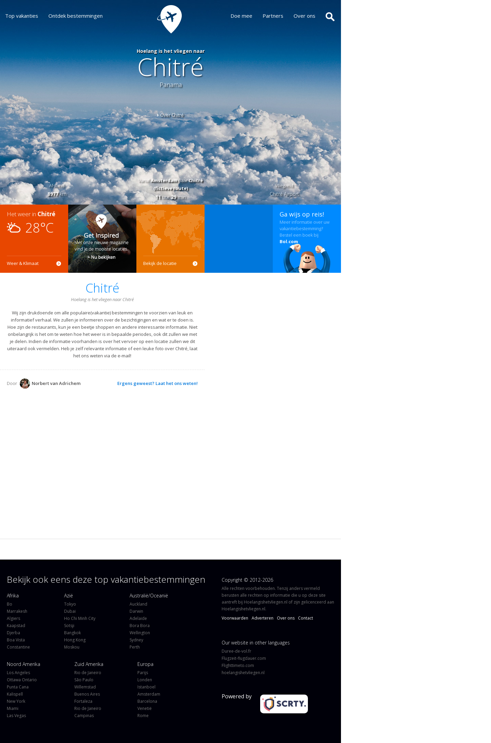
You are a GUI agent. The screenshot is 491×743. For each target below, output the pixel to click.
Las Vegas (16, 715)
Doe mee (246, 15)
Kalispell (15, 694)
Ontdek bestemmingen (75, 15)
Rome (143, 715)
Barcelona (147, 701)
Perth (135, 647)
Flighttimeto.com (238, 665)
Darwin (136, 611)
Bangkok (72, 633)
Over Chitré (172, 115)
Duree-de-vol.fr (236, 651)
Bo (9, 604)
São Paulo (83, 680)
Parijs (142, 672)
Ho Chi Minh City (79, 618)
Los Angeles (18, 672)
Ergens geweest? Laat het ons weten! (157, 383)
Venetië (144, 708)
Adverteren (262, 618)
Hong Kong (75, 640)
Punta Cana (18, 687)
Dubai (70, 611)
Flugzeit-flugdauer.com (244, 658)
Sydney (136, 640)
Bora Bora (140, 625)
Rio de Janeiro (87, 672)
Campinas (84, 715)
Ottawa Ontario (22, 680)
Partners (278, 15)
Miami (12, 708)
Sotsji (69, 625)
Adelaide (138, 618)
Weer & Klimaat (23, 263)
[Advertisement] (239, 239)
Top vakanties (21, 15)
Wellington (140, 633)
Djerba (13, 633)
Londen (144, 680)
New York (16, 701)
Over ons (310, 15)
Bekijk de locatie (160, 263)
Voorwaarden (235, 618)
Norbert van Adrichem (50, 383)
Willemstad (85, 687)
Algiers (13, 618)
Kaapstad (16, 625)
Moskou (71, 647)
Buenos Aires (87, 694)
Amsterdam (148, 694)
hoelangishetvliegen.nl (243, 672)
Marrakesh (17, 611)
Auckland (138, 604)
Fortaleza (83, 701)
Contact (305, 618)
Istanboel (146, 687)
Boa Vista (16, 640)
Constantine (18, 647)
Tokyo (70, 604)
